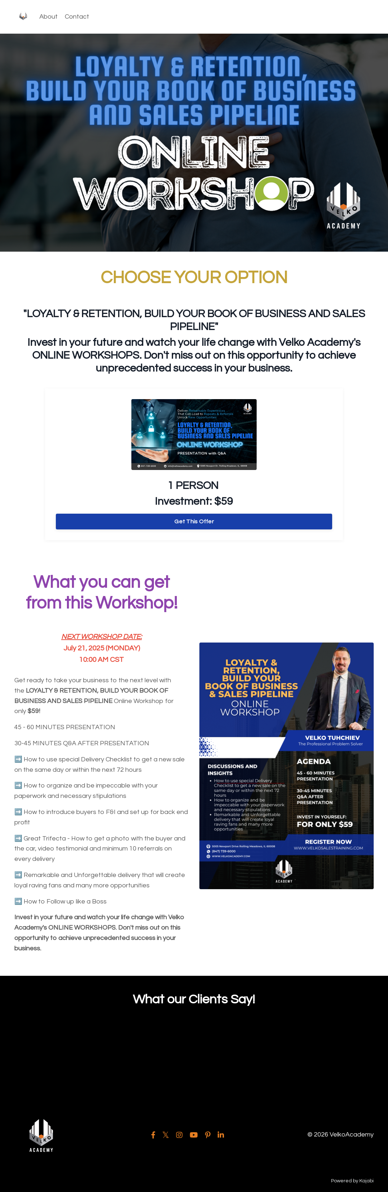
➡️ (18, 759)
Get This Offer (194, 521)
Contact (77, 16)
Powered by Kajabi (352, 1180)
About (48, 16)
